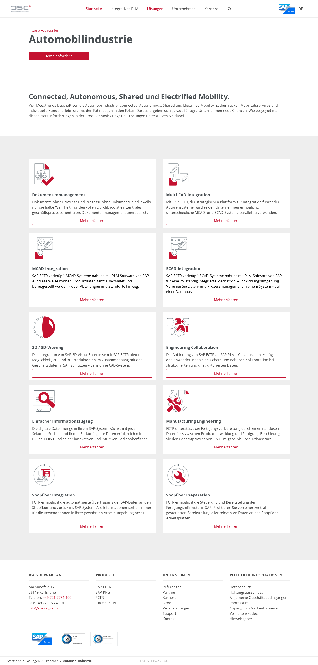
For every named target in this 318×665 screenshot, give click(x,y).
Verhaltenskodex (244, 613)
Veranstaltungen (176, 608)
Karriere (169, 597)
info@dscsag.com (43, 608)
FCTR (100, 597)
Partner (169, 592)
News (167, 602)
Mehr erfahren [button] (92, 220)
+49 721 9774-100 (57, 597)
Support (169, 613)
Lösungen (33, 661)
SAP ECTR (103, 587)
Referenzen (172, 587)
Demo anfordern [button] (59, 56)
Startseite (14, 661)
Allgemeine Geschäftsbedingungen (258, 597)
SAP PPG (103, 592)
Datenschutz (240, 587)
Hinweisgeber (241, 618)
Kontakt (169, 618)
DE (301, 8)
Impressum (239, 602)
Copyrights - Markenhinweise (254, 608)
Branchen (51, 661)
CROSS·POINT (107, 602)
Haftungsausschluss (246, 592)
